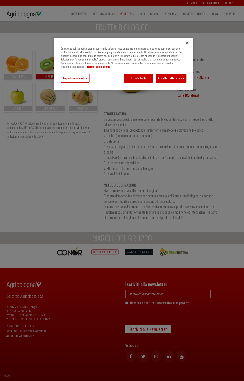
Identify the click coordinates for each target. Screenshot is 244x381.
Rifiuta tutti (138, 78)
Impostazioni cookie (75, 78)
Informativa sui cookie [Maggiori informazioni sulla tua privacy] (98, 66)
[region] (123, 64)
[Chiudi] (187, 43)
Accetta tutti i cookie (171, 78)
